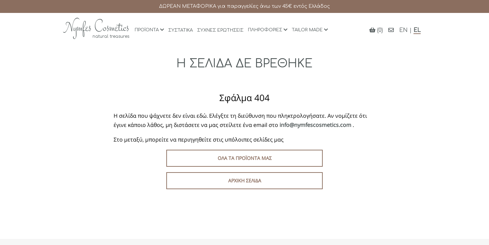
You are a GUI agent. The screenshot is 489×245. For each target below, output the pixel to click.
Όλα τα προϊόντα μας (245, 158)
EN (403, 30)
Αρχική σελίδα (244, 180)
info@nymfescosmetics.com (316, 125)
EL (417, 30)
